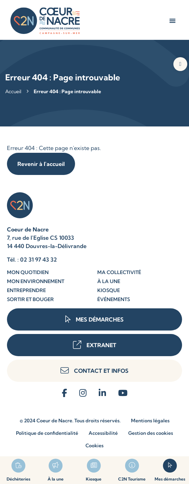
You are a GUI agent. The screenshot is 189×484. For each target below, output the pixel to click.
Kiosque (108, 290)
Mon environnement (35, 281)
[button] (180, 64)
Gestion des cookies (150, 433)
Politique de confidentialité (47, 433)
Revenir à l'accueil (41, 163)
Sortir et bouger (30, 299)
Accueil (13, 91)
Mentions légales (150, 420)
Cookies (94, 445)
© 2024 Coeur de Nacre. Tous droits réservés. (70, 420)
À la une (108, 281)
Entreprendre (26, 290)
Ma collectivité (119, 272)
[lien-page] (56, 470)
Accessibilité (103, 433)
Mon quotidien (28, 272)
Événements (113, 299)
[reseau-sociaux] (64, 393)
